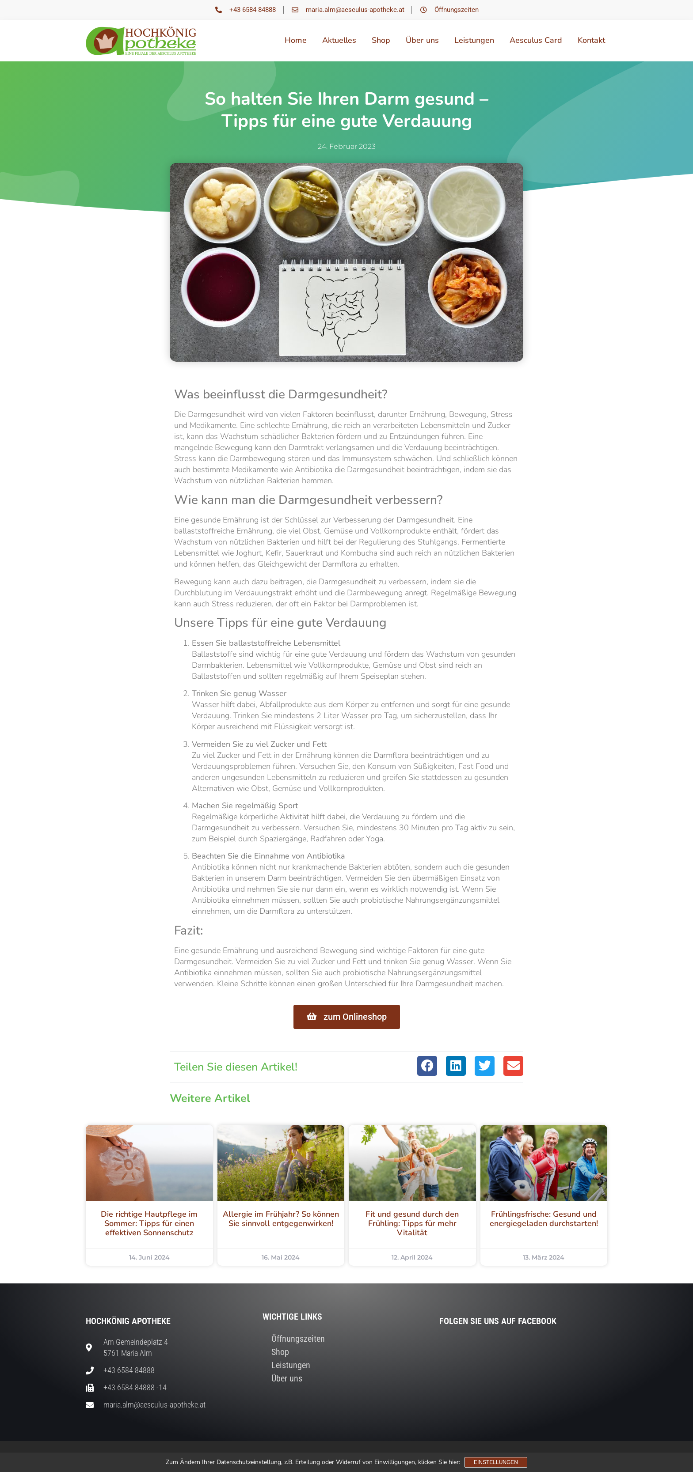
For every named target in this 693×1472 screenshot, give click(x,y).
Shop (381, 40)
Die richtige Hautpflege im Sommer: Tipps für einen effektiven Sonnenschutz (149, 1223)
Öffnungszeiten (298, 1338)
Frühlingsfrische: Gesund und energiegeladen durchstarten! (544, 1219)
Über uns (422, 40)
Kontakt (591, 40)
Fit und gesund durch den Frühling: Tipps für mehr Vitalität (412, 1223)
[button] (427, 1066)
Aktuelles (339, 40)
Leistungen (474, 40)
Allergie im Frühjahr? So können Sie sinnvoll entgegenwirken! (281, 1219)
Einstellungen (496, 1462)
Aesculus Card (536, 40)
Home (296, 40)
